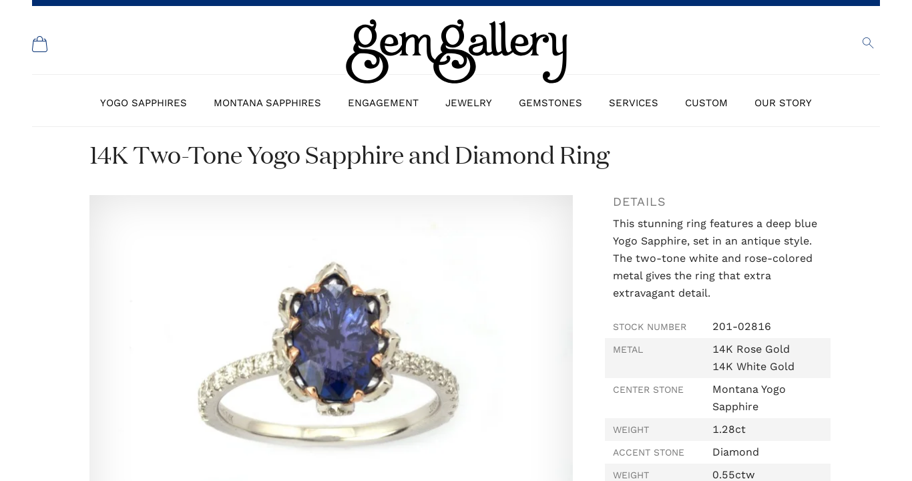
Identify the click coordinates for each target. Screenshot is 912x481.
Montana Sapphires (267, 103)
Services (633, 103)
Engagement (383, 103)
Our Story (783, 103)
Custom (706, 103)
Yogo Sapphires (143, 103)
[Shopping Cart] (40, 44)
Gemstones (550, 103)
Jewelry (468, 103)
